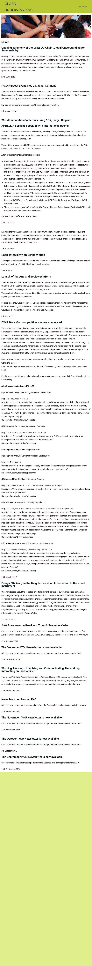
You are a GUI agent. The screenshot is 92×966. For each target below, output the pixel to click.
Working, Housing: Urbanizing (54, 677)
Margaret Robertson (79, 680)
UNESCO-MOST (8, 286)
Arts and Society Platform (40, 289)
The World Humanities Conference (16, 131)
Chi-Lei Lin (9, 392)
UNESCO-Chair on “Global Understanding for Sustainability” (48, 56)
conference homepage (11, 135)
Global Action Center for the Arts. (27, 148)
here (33, 70)
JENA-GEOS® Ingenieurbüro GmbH (40, 595)
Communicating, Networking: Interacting (48, 680)
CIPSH (53, 131)
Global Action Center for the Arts (56, 161)
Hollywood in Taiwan (19, 399)
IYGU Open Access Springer (23, 677)
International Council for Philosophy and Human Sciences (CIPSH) (51, 286)
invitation (55, 105)
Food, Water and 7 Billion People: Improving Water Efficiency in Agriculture (41, 509)
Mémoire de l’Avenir (55, 282)
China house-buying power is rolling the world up (31, 549)
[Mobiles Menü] (83, 6)
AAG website (55, 635)
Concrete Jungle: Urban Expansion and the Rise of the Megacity (37, 485)
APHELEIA (22, 182)
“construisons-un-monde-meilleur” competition (51, 306)
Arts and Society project (34, 179)
